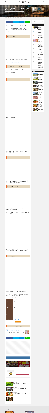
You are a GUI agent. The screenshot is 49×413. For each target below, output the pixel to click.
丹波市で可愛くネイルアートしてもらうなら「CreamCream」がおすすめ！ (40, 98)
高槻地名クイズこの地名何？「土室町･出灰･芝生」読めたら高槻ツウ (19, 383)
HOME (6, 17)
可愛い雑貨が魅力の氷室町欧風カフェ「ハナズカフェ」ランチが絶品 (19, 393)
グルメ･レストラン (19, 11)
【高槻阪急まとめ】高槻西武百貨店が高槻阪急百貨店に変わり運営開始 (40, 67)
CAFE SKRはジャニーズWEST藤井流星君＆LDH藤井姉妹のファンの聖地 (40, 54)
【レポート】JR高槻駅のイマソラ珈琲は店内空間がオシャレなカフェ (18, 17)
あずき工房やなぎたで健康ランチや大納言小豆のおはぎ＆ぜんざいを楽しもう (40, 110)
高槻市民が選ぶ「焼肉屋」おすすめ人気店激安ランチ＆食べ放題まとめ (40, 33)
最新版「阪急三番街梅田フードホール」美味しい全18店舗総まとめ (40, 37)
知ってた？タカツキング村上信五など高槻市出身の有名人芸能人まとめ (40, 29)
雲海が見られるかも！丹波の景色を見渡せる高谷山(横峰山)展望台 (40, 82)
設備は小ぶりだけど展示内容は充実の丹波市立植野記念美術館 (40, 94)
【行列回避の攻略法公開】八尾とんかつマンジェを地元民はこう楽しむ (40, 46)
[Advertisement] (18, 347)
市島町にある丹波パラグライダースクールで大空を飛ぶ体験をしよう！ (40, 79)
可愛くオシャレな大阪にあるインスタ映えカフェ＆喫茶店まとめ (13, 62)
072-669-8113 (15, 304)
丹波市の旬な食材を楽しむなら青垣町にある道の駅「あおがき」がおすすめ (40, 75)
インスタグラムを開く (17, 319)
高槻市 (14, 11)
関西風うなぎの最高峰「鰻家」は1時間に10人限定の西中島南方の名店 (40, 63)
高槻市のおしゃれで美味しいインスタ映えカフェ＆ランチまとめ (13, 330)
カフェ (16, 11)
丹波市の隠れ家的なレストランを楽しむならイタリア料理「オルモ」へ (40, 86)
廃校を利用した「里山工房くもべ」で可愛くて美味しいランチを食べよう (40, 106)
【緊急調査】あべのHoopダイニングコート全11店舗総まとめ (40, 50)
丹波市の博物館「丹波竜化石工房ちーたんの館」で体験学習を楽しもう (40, 90)
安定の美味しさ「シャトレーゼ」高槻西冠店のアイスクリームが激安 (19, 388)
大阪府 (8, 17)
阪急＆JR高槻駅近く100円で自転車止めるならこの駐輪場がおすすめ (40, 59)
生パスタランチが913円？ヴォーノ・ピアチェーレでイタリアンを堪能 (40, 102)
